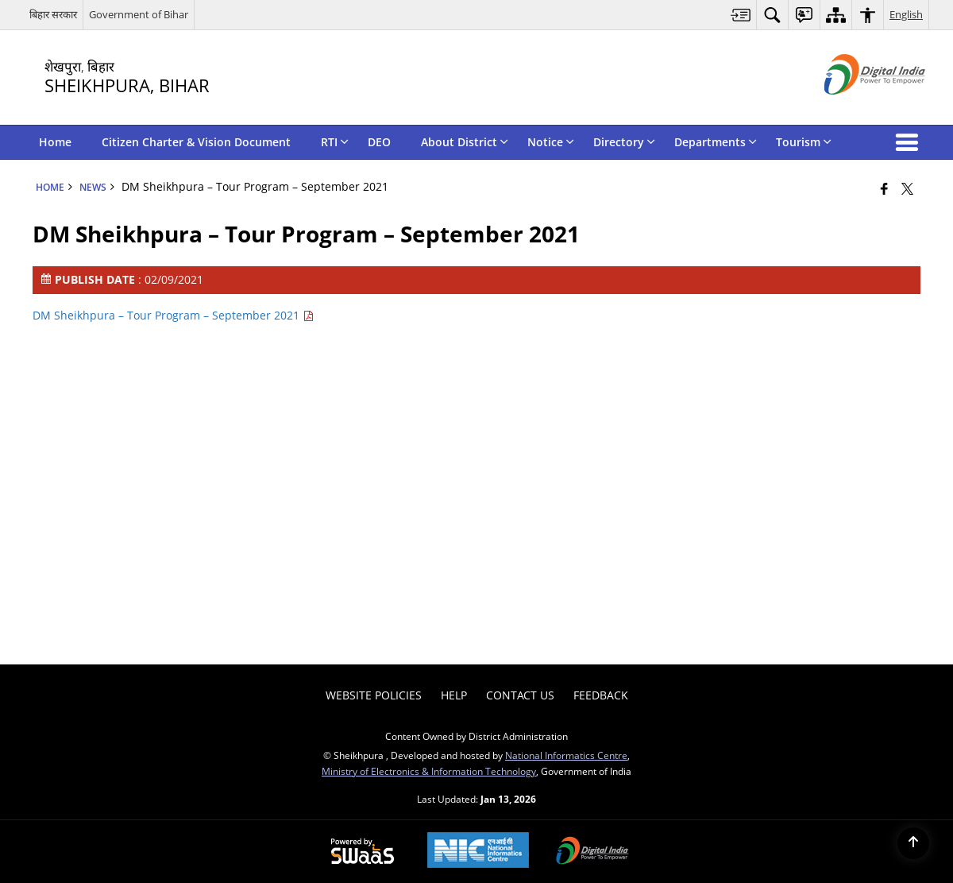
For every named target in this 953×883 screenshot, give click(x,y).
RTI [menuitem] (335, 141)
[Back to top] (913, 843)
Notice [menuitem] (550, 141)
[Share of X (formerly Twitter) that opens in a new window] (907, 188)
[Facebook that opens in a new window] (884, 188)
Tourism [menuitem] (803, 141)
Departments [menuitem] (715, 141)
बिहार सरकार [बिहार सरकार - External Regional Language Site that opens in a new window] (53, 14)
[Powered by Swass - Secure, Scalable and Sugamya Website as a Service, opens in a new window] (362, 852)
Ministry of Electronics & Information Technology (429, 771)
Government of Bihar (138, 14)
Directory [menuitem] (624, 141)
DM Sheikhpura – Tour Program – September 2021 (173, 315)
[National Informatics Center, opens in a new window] (478, 851)
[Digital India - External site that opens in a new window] (855, 107)
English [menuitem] (906, 14)
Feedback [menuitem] (600, 695)
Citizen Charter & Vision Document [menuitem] (196, 141)
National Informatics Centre (566, 755)
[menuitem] (741, 14)
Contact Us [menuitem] (520, 695)
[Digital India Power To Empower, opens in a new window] (592, 852)
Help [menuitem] (454, 695)
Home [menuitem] (55, 141)
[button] (910, 142)
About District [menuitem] (464, 141)
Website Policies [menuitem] (374, 695)
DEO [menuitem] (379, 141)
